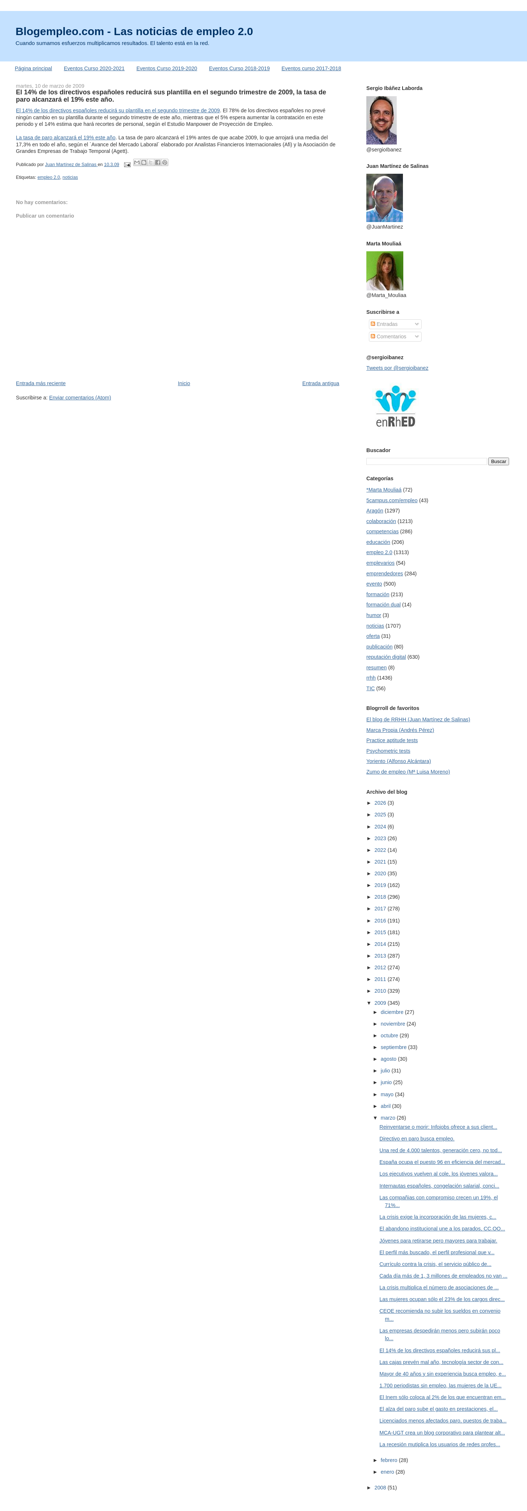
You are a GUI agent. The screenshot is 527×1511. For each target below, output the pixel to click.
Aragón (374, 511)
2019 (381, 885)
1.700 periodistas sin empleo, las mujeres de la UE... (441, 1385)
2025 (381, 814)
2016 (381, 921)
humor (373, 615)
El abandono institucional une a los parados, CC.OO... (442, 1229)
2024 (381, 827)
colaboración (381, 521)
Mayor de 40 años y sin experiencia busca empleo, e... (443, 1374)
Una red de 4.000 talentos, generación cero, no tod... (441, 1150)
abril (386, 1106)
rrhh (370, 678)
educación (378, 542)
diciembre (393, 1012)
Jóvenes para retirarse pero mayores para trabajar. (438, 1241)
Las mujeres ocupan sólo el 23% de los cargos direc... (442, 1299)
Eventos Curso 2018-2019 (239, 68)
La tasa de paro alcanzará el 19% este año (66, 137)
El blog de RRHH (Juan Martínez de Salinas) (418, 719)
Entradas (384, 324)
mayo (388, 1094)
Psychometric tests (388, 751)
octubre (390, 1035)
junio (387, 1082)
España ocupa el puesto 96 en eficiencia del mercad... (442, 1162)
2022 (381, 850)
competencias (382, 531)
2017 (381, 909)
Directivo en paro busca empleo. (417, 1139)
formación (377, 594)
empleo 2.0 (48, 177)
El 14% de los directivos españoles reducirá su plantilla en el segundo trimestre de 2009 (118, 110)
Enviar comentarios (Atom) (80, 398)
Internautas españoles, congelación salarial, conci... (439, 1186)
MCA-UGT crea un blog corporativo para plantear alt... (442, 1433)
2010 (381, 991)
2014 (381, 944)
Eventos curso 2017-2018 (311, 68)
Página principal (33, 68)
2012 (381, 967)
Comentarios (388, 336)
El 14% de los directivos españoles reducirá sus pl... (440, 1350)
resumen (376, 667)
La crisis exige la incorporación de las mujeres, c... (438, 1217)
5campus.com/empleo (392, 500)
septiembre (394, 1047)
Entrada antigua (320, 383)
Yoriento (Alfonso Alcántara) (398, 761)
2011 (381, 979)
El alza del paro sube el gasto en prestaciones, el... (439, 1409)
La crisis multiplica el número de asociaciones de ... (439, 1287)
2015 (381, 932)
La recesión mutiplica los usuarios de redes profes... (440, 1444)
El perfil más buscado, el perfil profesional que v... (437, 1252)
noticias (70, 177)
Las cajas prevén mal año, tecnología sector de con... (442, 1362)
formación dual (383, 605)
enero (388, 1472)
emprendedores (384, 573)
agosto (389, 1059)
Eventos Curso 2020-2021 (94, 68)
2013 (381, 956)
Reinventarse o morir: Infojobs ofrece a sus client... (438, 1127)
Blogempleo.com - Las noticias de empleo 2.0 (134, 31)
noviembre (394, 1024)
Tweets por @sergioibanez (397, 368)
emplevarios (380, 563)
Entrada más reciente (41, 383)
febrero (390, 1460)
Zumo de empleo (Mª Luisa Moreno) (408, 772)
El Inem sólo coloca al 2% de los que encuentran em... (443, 1397)
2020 (381, 873)
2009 (381, 1003)
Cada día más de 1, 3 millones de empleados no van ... (444, 1276)
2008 (381, 1488)
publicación (379, 647)
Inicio (184, 383)
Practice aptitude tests (392, 740)
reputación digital (386, 657)
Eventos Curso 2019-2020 (167, 68)
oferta (373, 636)
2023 (381, 838)
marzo (389, 1118)
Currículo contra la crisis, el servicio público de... (436, 1264)
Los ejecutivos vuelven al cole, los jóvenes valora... (439, 1174)
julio (386, 1071)
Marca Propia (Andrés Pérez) (400, 730)
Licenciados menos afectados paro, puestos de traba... (443, 1421)
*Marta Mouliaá (383, 490)
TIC (370, 688)
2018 (381, 897)
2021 (381, 862)
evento (374, 584)
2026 (381, 803)
